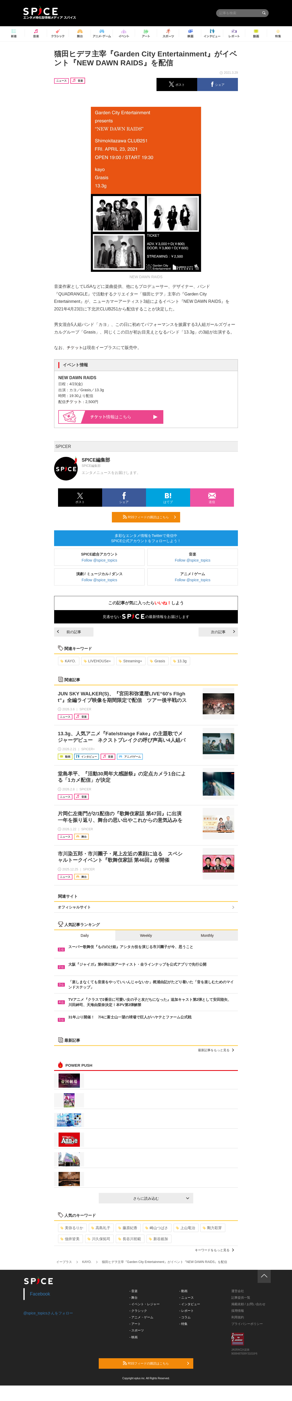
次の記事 (223, 632)
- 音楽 (133, 1291)
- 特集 (183, 1324)
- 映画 (133, 1337)
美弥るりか (71, 1228)
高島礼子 (100, 1228)
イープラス (64, 1262)
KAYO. (68, 661)
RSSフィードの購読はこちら (149, 517)
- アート (135, 1324)
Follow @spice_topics (99, 560)
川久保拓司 (98, 1239)
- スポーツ (136, 1330)
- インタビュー (189, 1304)
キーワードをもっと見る (214, 1250)
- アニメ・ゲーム (141, 1317)
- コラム (185, 1317)
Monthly (207, 935)
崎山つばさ (156, 1228)
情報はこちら (124, 417)
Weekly (146, 935)
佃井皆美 (70, 1239)
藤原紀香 (127, 1228)
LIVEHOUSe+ (97, 661)
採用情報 (237, 1311)
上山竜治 (185, 1228)
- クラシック (138, 1311)
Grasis (157, 661)
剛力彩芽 (212, 1228)
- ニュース (186, 1297)
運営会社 (237, 1291)
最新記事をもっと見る (216, 1050)
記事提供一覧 (240, 1297)
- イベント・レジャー (144, 1304)
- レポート (186, 1311)
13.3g (180, 661)
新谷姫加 (158, 1239)
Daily (85, 935)
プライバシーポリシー (247, 1324)
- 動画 (183, 1291)
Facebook (40, 1294)
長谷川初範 (129, 1239)
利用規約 (237, 1317)
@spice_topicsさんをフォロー (48, 1313)
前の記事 (69, 632)
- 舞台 (133, 1297)
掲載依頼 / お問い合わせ (248, 1304)
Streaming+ (130, 661)
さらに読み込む (161, 1198)
